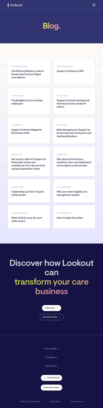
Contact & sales (51, 317)
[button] (94, 5)
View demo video (51, 388)
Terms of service (76, 402)
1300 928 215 (51, 377)
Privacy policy (55, 402)
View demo (51, 308)
